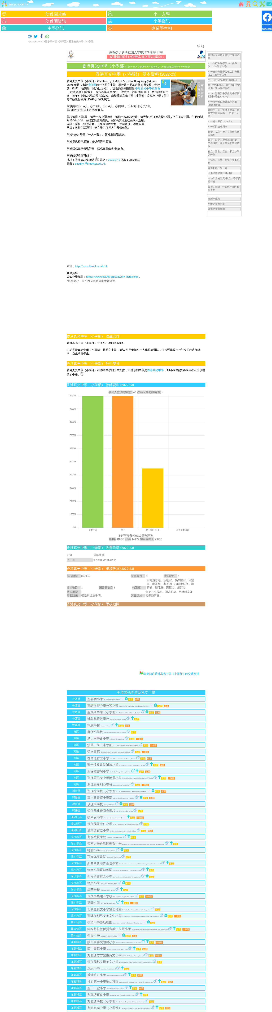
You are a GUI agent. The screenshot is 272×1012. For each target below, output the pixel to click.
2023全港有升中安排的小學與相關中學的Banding (223, 95)
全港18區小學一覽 (217, 168)
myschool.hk (34, 41)
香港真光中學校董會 (147, 88)
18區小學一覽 (49, 41)
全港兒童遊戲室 (216, 203)
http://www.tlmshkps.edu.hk (91, 266)
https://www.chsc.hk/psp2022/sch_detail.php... (113, 276)
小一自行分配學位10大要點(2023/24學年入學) (222, 65)
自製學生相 (214, 198)
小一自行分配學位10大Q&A (222, 79)
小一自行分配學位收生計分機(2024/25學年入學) (223, 73)
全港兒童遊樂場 (216, 209)
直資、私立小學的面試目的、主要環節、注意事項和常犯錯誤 (223, 143)
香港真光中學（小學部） (82, 41)
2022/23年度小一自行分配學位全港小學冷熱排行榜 (224, 87)
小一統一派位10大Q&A (220, 121)
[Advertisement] (10, 84)
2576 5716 (114, 159)
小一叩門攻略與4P (217, 126)
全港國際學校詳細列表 (220, 173)
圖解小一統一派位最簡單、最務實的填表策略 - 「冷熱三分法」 (223, 113)
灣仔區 (63, 41)
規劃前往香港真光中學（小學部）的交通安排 (169, 673)
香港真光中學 (155, 370)
